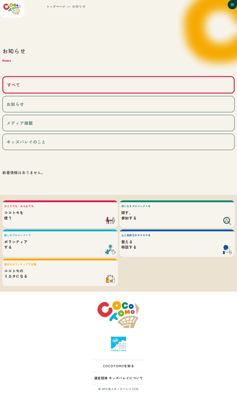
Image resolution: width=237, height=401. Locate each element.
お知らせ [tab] (15, 104)
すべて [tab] (13, 85)
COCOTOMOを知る (118, 366)
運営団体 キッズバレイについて (118, 378)
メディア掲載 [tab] (20, 123)
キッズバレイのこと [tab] (26, 142)
